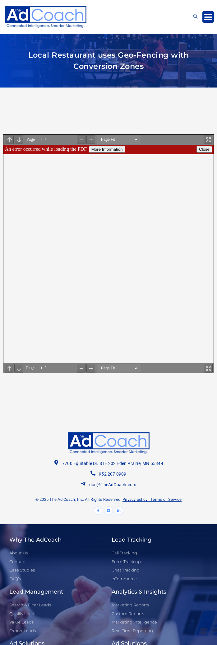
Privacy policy (135, 499)
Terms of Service (166, 499)
